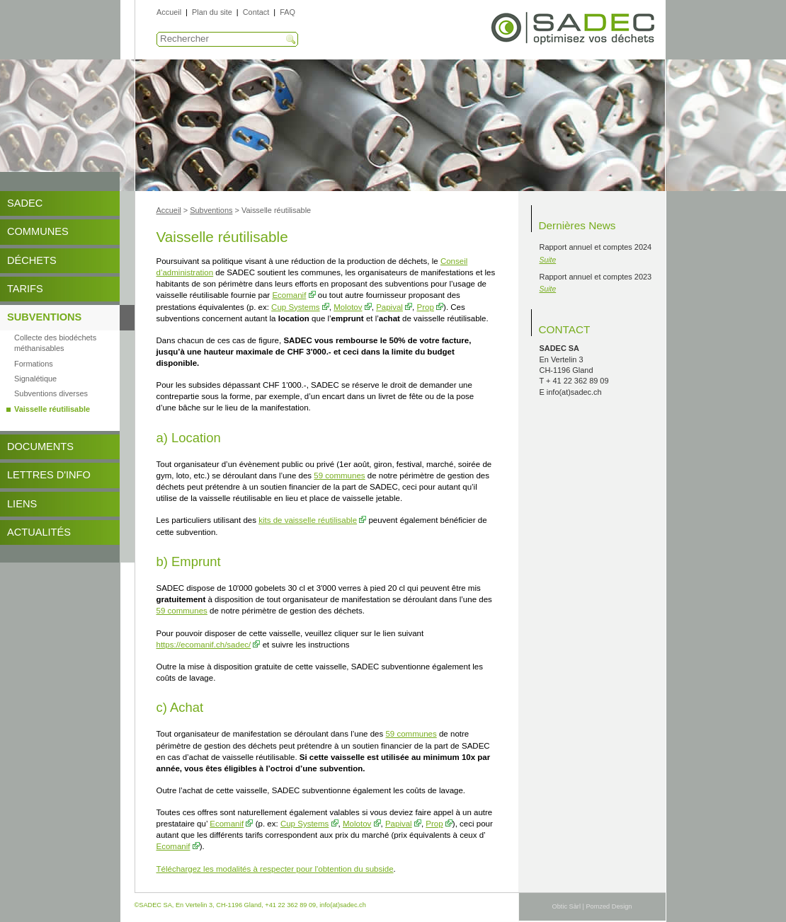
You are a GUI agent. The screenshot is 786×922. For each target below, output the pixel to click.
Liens (22, 503)
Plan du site (212, 12)
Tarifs (25, 288)
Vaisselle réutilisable (52, 409)
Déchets (32, 260)
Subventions (44, 317)
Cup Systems (295, 307)
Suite (548, 260)
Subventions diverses (51, 393)
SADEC (24, 203)
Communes (38, 231)
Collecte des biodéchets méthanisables (55, 342)
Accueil (168, 12)
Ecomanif (289, 295)
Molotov (348, 307)
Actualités (39, 532)
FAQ (287, 12)
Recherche (291, 39)
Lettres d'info (49, 474)
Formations (33, 363)
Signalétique (35, 378)
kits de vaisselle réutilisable (307, 520)
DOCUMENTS (40, 446)
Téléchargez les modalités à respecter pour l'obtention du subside (275, 869)
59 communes (339, 475)
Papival (389, 307)
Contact (256, 12)
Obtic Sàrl (566, 906)
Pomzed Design (609, 906)
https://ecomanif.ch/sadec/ (203, 644)
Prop (425, 307)
